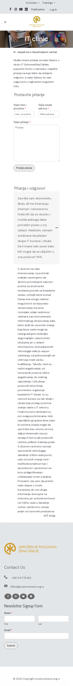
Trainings (47, 2)
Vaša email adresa (45, 106)
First (6, 624)
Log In (53, 9)
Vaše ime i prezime (20, 106)
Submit (11, 645)
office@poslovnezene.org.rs (27, 586)
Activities (31, 2)
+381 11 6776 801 (21, 578)
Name (8, 613)
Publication (38, 9)
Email (8, 630)
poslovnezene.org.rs (48, 679)
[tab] (36, 227)
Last (40, 624)
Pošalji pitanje (24, 168)
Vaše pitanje (22, 122)
